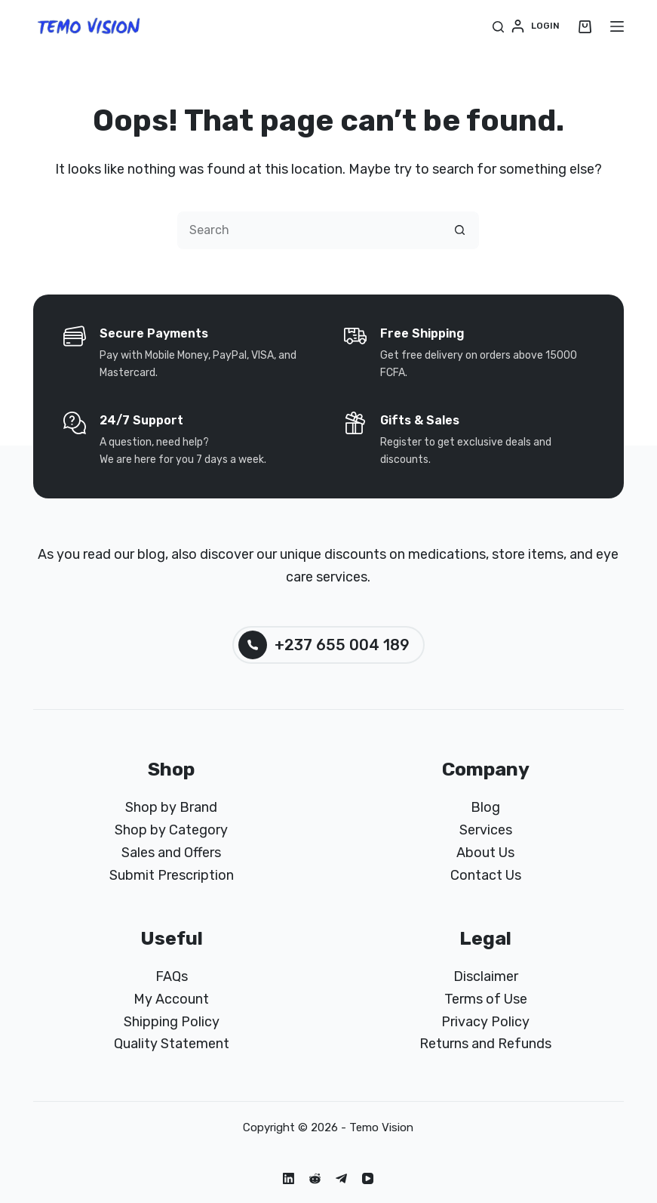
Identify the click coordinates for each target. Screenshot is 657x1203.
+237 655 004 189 (324, 645)
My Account (171, 999)
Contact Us (485, 875)
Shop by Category (171, 830)
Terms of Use (485, 999)
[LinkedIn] (288, 1178)
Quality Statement (171, 1043)
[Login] (535, 26)
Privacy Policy (485, 1021)
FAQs (171, 976)
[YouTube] (367, 1178)
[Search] (498, 26)
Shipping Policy (172, 1021)
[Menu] (617, 26)
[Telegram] (341, 1178)
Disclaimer (485, 976)
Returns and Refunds (485, 1043)
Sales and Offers (171, 852)
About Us (485, 852)
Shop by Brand (171, 807)
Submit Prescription (171, 875)
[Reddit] (315, 1178)
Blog (485, 807)
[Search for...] (309, 230)
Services (485, 830)
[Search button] (460, 230)
